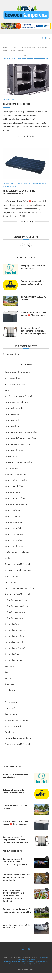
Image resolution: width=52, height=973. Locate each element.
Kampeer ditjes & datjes (16, 480)
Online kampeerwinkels (10, 186)
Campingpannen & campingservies (21, 432)
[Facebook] (42, 38)
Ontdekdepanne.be (10, 962)
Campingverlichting (23, 183)
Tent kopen (10, 690)
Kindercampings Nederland (17, 552)
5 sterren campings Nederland (18, 372)
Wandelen (9, 732)
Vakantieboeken (12, 714)
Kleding (8, 558)
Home (5, 47)
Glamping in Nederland (15, 474)
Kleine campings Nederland (17, 564)
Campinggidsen (12, 426)
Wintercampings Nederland (17, 744)
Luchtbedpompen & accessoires (19, 588)
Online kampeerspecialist (16, 606)
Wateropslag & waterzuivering (18, 738)
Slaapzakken (10, 672)
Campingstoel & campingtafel (18, 444)
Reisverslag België (13, 624)
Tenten (8, 696)
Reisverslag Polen (13, 654)
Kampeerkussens (12, 516)
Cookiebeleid (31, 959)
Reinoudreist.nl (42, 962)
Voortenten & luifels (14, 726)
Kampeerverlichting (14, 546)
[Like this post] (19, 136)
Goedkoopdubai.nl (37, 964)
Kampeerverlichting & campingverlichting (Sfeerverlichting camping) (15, 862)
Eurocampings (11, 468)
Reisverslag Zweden (14, 660)
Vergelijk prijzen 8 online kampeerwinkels (19, 192)
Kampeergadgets (12, 510)
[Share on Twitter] (24, 136)
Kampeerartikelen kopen (16, 498)
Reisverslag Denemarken (16, 630)
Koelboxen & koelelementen (18, 570)
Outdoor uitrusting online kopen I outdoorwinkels (32, 282)
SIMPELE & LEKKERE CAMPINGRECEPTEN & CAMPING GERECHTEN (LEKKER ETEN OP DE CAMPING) (13, 895)
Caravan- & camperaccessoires (19, 462)
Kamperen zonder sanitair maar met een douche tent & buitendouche (17, 877)
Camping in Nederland (15, 408)
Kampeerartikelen (38, 183)
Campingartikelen (8, 183)
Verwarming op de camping (17, 720)
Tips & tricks (10, 708)
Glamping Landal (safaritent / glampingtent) (34, 266)
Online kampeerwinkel (15, 612)
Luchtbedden (11, 582)
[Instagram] (45, 38)
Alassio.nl (26, 964)
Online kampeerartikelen (16, 600)
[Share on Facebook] (22, 136)
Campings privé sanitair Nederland (20, 438)
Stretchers (9, 684)
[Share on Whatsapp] (33, 136)
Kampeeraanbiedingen (15, 486)
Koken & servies (12, 576)
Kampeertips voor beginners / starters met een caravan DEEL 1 (17, 912)
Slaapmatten (10, 666)
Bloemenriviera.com (15, 964)
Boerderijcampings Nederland (18, 396)
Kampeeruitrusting (13, 540)
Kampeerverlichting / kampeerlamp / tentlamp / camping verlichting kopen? (33, 331)
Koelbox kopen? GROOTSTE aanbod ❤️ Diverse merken (33, 313)
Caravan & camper (13, 456)
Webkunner (43, 957)
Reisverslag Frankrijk (14, 642)
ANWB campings (12, 378)
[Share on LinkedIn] (30, 136)
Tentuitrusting (11, 702)
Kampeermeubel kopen (16, 104)
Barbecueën (10, 390)
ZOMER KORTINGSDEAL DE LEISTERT (33, 298)
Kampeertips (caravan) (15, 534)
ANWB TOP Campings (15, 384)
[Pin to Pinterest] (27, 136)
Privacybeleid (21, 959)
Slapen (8, 678)
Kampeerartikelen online (16, 504)
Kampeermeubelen (13, 522)
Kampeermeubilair (8, 99)
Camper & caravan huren (16, 402)
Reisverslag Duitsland (14, 636)
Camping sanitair (12, 414)
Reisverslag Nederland (15, 648)
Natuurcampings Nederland (17, 594)
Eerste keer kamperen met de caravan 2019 (16, 926)
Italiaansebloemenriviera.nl (27, 962)
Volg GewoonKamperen (13, 354)
